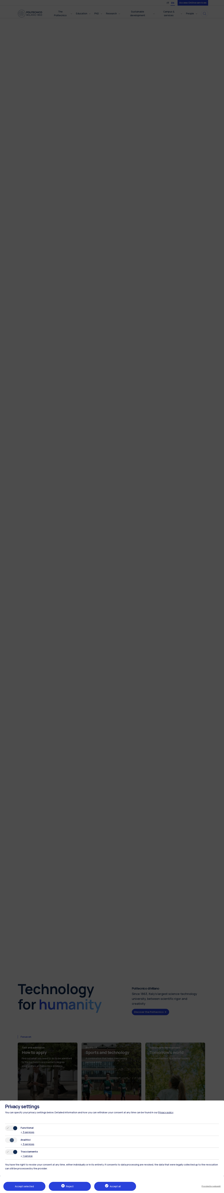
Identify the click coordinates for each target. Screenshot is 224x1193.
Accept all (115, 1186)
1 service (27, 1156)
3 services (27, 1132)
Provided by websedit (211, 1186)
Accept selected (24, 1186)
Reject (70, 1186)
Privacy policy (165, 1112)
